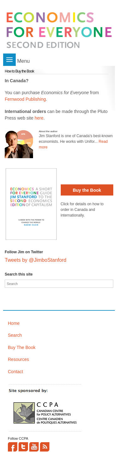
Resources (18, 359)
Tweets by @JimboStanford (35, 260)
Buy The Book (22, 347)
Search (15, 335)
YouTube (34, 447)
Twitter (23, 447)
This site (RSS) (44, 447)
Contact (15, 371)
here (39, 118)
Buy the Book (87, 190)
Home (14, 323)
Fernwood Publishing (25, 99)
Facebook (12, 447)
